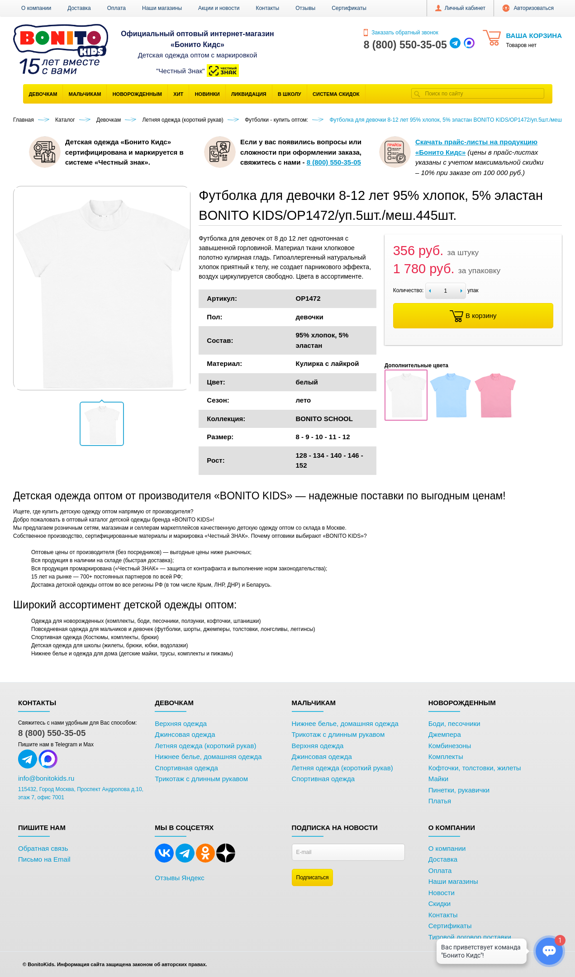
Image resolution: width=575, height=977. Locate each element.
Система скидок (336, 94)
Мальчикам (85, 94)
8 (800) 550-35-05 (52, 733)
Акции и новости (218, 8)
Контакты (267, 8)
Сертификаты (349, 8)
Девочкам (43, 94)
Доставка (79, 8)
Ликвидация (248, 94)
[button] (102, 424)
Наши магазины (162, 8)
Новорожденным (137, 94)
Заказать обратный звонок (401, 32)
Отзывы (305, 8)
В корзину (473, 316)
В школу (289, 94)
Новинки (207, 94)
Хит (178, 94)
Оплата (116, 8)
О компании (36, 8)
